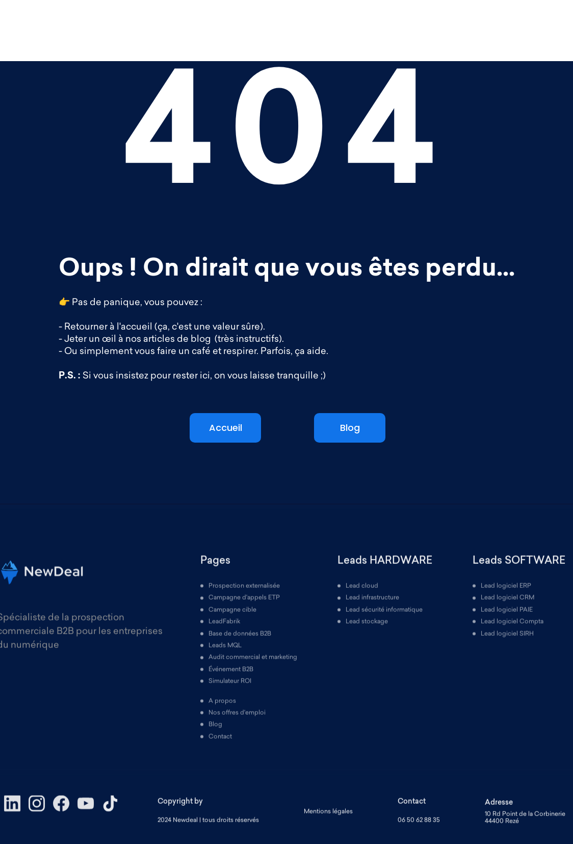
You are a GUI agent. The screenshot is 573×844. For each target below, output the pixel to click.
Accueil (225, 427)
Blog (350, 427)
